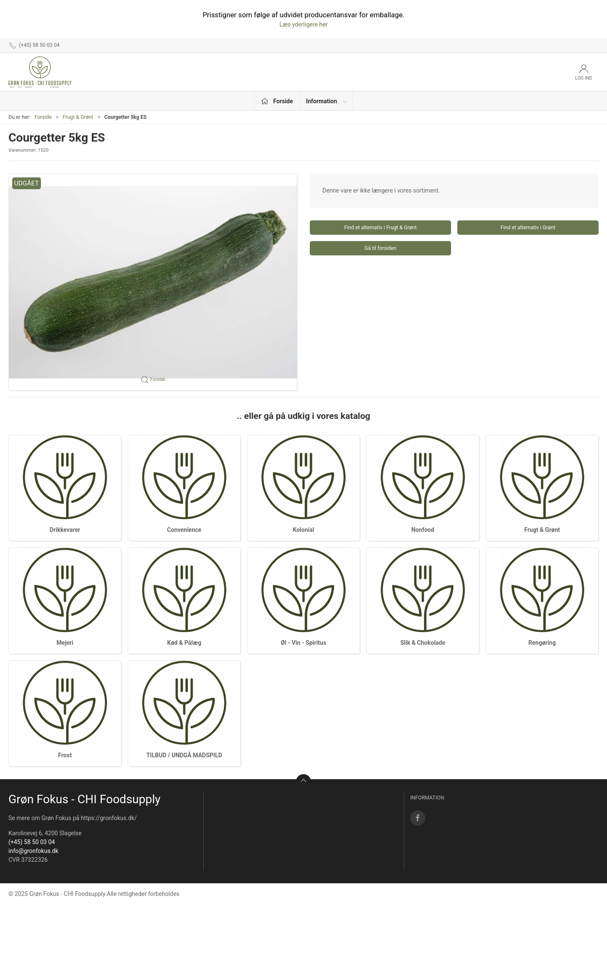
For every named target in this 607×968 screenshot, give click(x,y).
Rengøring (542, 642)
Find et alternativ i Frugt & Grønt (380, 228)
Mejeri (64, 642)
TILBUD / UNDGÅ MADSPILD (184, 755)
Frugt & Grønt (78, 117)
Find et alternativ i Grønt (528, 228)
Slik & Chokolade (423, 642)
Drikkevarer (65, 529)
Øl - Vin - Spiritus (303, 642)
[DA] (40, 72)
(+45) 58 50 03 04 (31, 842)
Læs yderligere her (303, 24)
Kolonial (303, 529)
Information (327, 101)
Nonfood (422, 529)
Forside (43, 117)
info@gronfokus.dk (33, 850)
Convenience (184, 529)
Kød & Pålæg (184, 642)
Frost (65, 755)
